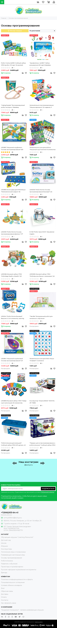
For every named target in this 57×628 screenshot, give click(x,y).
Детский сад (6, 540)
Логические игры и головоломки (13, 552)
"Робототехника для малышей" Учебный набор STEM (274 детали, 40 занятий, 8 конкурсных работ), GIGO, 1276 (13, 444)
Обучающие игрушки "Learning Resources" (17, 537)
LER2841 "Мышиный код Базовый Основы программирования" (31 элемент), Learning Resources (12, 360)
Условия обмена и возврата (11, 585)
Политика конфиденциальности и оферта (17, 579)
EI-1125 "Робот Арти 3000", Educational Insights (42, 233)
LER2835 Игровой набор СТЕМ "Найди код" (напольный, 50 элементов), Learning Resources (13, 402)
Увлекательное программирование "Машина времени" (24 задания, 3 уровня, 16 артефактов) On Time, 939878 (43, 106)
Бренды (4, 572)
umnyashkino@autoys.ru (13, 518)
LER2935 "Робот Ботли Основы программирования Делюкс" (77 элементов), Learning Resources (12, 233)
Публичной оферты (47, 492)
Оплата (3, 597)
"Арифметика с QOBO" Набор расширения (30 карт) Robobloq (40, 64)
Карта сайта (39, 622)
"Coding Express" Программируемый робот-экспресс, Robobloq (13, 106)
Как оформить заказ (8, 603)
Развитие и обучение (9, 564)
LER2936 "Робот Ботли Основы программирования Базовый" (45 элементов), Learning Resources (41, 191)
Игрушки (4, 546)
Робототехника (7, 561)
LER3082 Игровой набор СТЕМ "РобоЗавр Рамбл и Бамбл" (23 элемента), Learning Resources (11, 275)
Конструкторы (6, 549)
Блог (3, 588)
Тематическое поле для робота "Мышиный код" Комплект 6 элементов (42, 148)
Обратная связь (7, 591)
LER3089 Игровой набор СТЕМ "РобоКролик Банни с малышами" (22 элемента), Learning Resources (42, 275)
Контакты (4, 600)
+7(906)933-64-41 (9, 512)
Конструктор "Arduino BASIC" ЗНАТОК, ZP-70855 (42, 402)
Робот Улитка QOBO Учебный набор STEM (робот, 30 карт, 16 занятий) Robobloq (13, 64)
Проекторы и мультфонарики (12, 567)
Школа (3, 543)
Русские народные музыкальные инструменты (18, 570)
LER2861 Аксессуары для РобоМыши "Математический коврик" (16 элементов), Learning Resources (13, 191)
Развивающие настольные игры (13, 555)
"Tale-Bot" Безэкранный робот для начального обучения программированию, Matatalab (41, 318)
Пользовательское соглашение (13, 582)
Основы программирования (11, 558)
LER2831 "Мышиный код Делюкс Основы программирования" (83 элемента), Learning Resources (12, 149)
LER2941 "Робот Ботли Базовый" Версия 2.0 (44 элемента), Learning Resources (12, 318)
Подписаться (48, 489)
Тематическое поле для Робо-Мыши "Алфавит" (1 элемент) (42, 359)
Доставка (4, 594)
